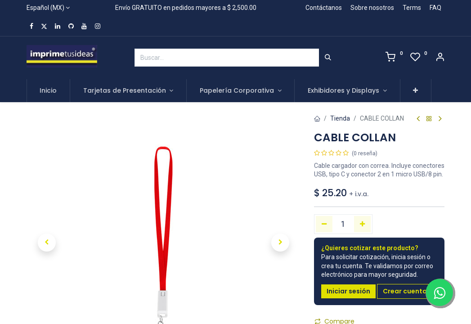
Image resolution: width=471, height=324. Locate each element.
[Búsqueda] (328, 58)
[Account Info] (440, 58)
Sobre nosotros (372, 7)
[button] (415, 91)
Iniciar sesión (348, 291)
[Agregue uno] (362, 224)
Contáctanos (323, 7)
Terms (412, 7)
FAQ (435, 7)
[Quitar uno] (324, 224)
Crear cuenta (405, 291)
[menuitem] (48, 91)
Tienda (340, 118)
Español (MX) (45, 7)
